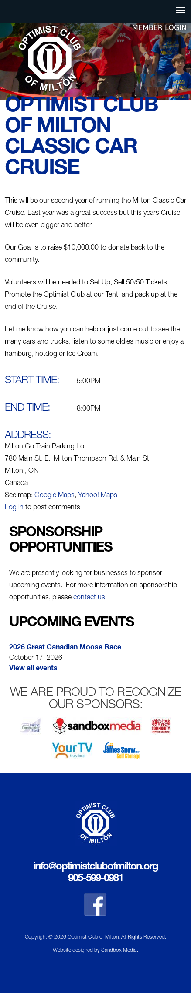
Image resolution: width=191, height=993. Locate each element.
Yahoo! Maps (97, 495)
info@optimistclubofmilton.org (95, 867)
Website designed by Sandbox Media (94, 950)
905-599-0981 (95, 879)
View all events (33, 668)
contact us (89, 598)
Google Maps (54, 495)
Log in (14, 508)
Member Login (159, 27)
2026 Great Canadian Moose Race (65, 648)
